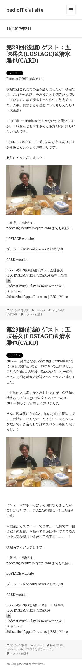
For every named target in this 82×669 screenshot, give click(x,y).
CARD (61, 310)
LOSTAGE (12, 314)
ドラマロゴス (45, 649)
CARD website (17, 259)
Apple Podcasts (35, 296)
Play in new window (45, 286)
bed (54, 310)
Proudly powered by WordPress (25, 664)
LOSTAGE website (20, 238)
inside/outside (14, 649)
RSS (53, 296)
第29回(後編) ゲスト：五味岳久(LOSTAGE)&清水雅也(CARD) (38, 53)
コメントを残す (33, 314)
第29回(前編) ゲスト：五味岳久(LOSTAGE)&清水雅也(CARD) (38, 336)
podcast (40, 310)
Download (14, 291)
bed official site (25, 9)
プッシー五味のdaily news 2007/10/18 (34, 249)
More (63, 296)
